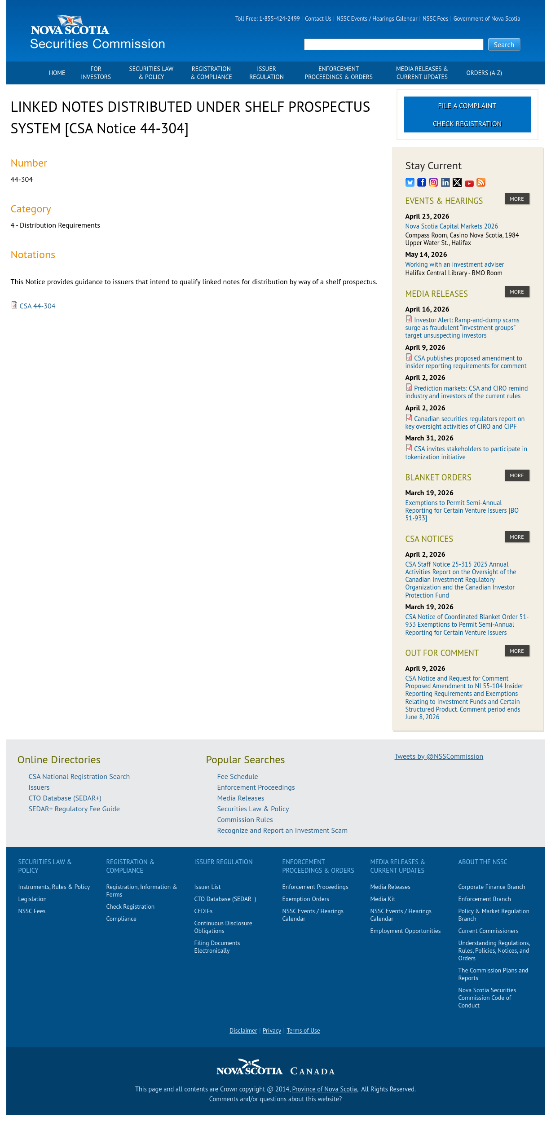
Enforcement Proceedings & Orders (339, 73)
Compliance (121, 919)
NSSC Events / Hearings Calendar (376, 18)
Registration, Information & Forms (141, 890)
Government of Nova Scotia (487, 18)
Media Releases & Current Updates (422, 73)
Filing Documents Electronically (217, 946)
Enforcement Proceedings (256, 787)
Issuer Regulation (266, 73)
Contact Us (318, 18)
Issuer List (207, 887)
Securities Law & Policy (151, 73)
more (517, 198)
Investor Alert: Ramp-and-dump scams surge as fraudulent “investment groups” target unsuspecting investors (463, 328)
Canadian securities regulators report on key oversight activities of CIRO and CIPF (465, 422)
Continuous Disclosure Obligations (223, 927)
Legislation (32, 899)
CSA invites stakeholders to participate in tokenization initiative (467, 452)
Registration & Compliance (211, 73)
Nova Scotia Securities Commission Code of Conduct (487, 997)
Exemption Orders (305, 899)
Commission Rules (245, 819)
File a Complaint (467, 105)
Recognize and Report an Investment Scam (282, 830)
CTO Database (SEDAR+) (65, 797)
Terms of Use (303, 1030)
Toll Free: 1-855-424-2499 (267, 18)
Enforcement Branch (484, 899)
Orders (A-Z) (484, 73)
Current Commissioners (488, 931)
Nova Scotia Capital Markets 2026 (452, 226)
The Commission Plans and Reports (493, 974)
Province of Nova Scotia (324, 1089)
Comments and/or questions (248, 1099)
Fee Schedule (237, 776)
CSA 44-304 (38, 305)
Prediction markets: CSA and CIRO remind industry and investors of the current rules (467, 392)
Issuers (39, 787)
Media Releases (240, 797)
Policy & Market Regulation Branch (493, 915)
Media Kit (383, 899)
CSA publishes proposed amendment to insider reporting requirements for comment (466, 362)
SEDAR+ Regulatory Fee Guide (74, 808)
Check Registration (467, 123)
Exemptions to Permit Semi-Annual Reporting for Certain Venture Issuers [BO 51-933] (462, 510)
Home (57, 73)
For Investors (96, 73)
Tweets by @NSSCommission (439, 756)
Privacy (272, 1030)
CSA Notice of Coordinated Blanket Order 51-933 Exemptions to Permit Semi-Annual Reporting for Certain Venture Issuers (467, 624)
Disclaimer (243, 1030)
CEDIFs (203, 911)
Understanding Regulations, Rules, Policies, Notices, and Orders (494, 950)
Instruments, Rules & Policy (54, 887)
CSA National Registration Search (79, 776)
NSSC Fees (435, 18)
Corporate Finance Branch (491, 887)
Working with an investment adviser (455, 264)
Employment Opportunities (405, 931)
